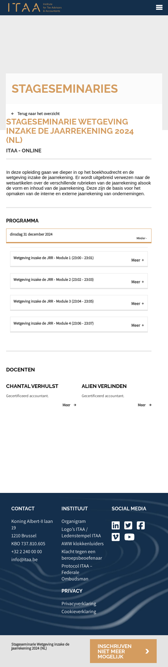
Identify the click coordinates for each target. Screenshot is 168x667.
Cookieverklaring (79, 611)
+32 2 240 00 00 (26, 551)
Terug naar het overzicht (38, 113)
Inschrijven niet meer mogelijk (115, 651)
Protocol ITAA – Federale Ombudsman (77, 572)
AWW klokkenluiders (83, 543)
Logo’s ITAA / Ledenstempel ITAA (81, 532)
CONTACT (23, 509)
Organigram (74, 521)
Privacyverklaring (79, 603)
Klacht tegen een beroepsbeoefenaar (82, 554)
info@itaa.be (24, 559)
